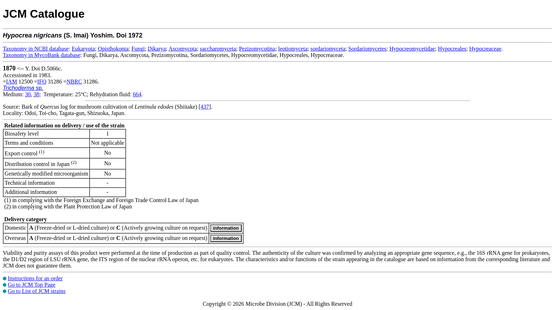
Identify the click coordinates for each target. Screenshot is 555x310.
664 (137, 94)
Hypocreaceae (485, 49)
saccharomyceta (218, 49)
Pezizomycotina (257, 49)
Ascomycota (182, 49)
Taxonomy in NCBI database (36, 49)
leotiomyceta (293, 49)
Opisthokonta (113, 49)
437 (204, 107)
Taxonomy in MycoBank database (41, 55)
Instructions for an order (35, 278)
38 (36, 94)
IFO (41, 82)
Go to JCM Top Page (32, 285)
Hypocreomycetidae (412, 49)
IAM (11, 82)
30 (28, 94)
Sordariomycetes (367, 49)
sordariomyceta (327, 49)
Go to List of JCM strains (36, 291)
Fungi (137, 49)
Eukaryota (83, 49)
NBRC (74, 82)
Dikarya (157, 49)
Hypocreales (452, 49)
